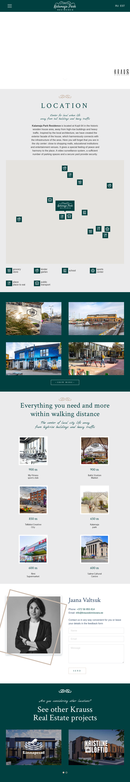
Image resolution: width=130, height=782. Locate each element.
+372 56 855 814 (85, 609)
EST (122, 6)
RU (117, 6)
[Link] (65, 5)
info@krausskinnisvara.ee (89, 613)
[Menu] (10, 6)
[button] (63, 772)
